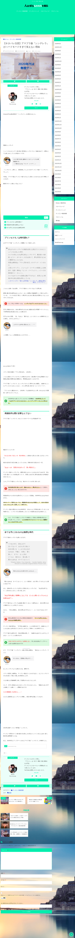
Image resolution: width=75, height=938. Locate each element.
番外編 (57, 220)
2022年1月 (58, 160)
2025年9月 (58, 50)
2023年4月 (58, 107)
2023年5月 (58, 103)
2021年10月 (58, 170)
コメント (5, 850)
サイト (2, 886)
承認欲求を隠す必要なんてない (15, 225)
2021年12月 (58, 163)
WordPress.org (59, 242)
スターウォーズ (45, 11)
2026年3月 (58, 43)
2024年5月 (58, 72)
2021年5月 (58, 188)
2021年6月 (58, 184)
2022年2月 (58, 156)
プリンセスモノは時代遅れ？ (14, 222)
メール (3, 880)
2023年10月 (58, 89)
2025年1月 (58, 57)
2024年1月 (58, 86)
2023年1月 (58, 117)
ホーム (6, 39)
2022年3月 (58, 153)
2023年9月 (58, 93)
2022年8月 (58, 135)
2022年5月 (58, 146)
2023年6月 (58, 100)
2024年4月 (58, 75)
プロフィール (54, 11)
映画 (10, 793)
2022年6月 (58, 142)
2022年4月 (58, 149)
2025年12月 (58, 47)
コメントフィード (60, 239)
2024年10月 (58, 61)
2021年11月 (58, 167)
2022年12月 (58, 121)
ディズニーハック (34, 11)
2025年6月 (58, 54)
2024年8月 (58, 64)
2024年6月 (58, 68)
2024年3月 (58, 79)
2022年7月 (58, 138)
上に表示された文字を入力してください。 (12, 903)
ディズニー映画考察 (22, 11)
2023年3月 (58, 110)
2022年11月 (58, 124)
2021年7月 (58, 181)
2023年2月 (58, 114)
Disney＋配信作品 (61, 203)
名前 (3, 873)
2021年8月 (58, 177)
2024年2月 (58, 82)
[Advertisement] (37, 24)
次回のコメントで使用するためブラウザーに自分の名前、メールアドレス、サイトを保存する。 (21, 895)
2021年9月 (58, 174)
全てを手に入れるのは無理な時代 (15, 227)
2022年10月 (58, 128)
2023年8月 (58, 96)
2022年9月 (58, 131)
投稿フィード (58, 235)
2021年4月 (58, 191)
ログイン (57, 232)
